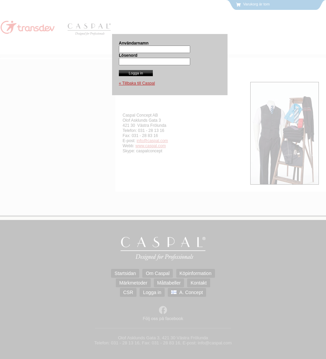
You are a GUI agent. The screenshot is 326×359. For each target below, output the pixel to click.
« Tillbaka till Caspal (137, 83)
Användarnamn (133, 43)
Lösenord (128, 55)
